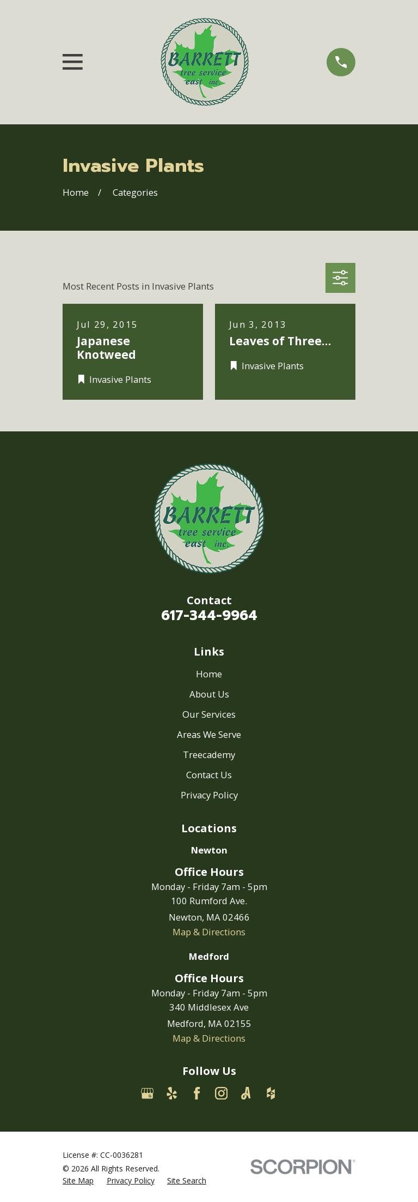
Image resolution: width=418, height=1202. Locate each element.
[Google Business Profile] (147, 1093)
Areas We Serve (209, 734)
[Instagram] (221, 1093)
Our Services (209, 714)
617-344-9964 (209, 615)
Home (209, 674)
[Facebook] (196, 1093)
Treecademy (209, 754)
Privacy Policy (209, 795)
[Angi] (245, 1093)
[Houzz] (271, 1093)
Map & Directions (209, 931)
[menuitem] (78, 1180)
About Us (209, 694)
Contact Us (209, 774)
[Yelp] (171, 1093)
